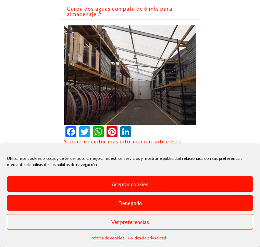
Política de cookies (107, 237)
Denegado (130, 203)
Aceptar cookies (130, 184)
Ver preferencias (130, 222)
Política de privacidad (147, 237)
